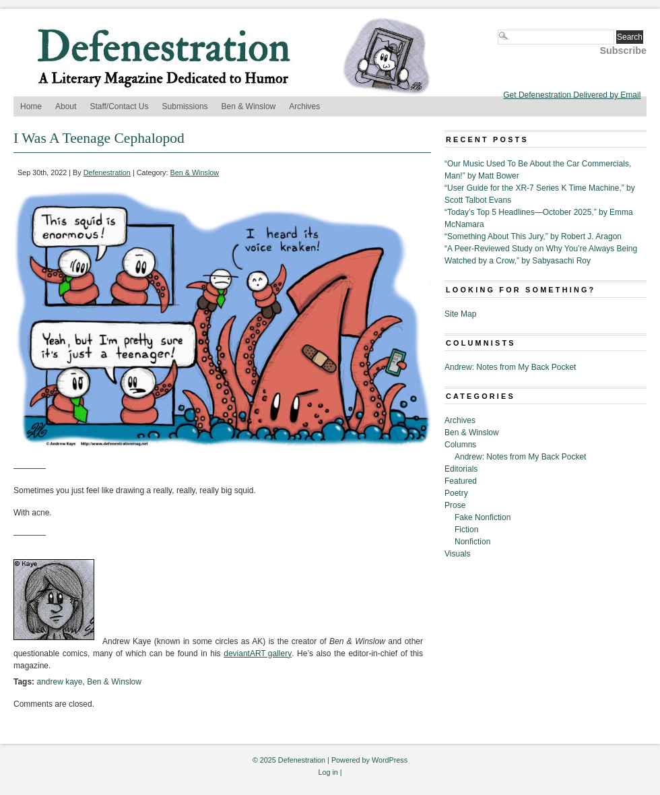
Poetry (456, 493)
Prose (454, 505)
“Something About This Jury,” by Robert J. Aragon (533, 236)
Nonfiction (472, 541)
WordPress (389, 760)
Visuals (457, 554)
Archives (304, 106)
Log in (327, 772)
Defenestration (107, 172)
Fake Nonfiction (482, 517)
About (65, 106)
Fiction (466, 529)
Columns (460, 444)
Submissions (185, 106)
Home (31, 106)
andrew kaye (59, 682)
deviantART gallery (258, 653)
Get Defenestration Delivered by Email (571, 95)
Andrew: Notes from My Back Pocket (510, 367)
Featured (460, 481)
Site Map (460, 314)
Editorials (460, 469)
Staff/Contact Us (119, 106)
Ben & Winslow (249, 106)
